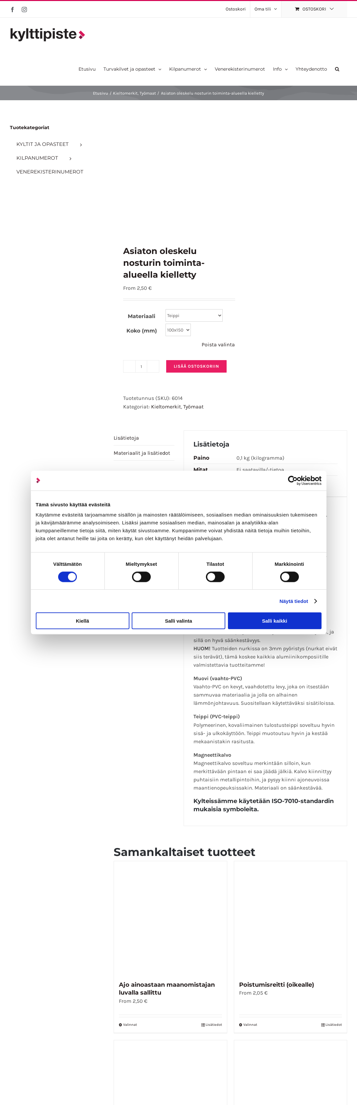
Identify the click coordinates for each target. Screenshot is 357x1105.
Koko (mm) (141, 331)
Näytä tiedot (293, 601)
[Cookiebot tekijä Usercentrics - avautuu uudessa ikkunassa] (293, 480)
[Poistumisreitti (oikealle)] (290, 917)
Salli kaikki (274, 621)
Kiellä (82, 621)
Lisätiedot (214, 1025)
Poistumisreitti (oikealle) (276, 984)
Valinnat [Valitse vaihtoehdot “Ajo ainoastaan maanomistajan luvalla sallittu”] (130, 1025)
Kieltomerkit (166, 406)
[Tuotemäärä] (141, 366)
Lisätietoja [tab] (126, 438)
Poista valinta (218, 344)
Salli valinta (178, 621)
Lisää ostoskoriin (196, 366)
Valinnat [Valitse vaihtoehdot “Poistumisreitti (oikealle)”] (250, 1025)
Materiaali (141, 316)
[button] (337, 68)
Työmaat (193, 406)
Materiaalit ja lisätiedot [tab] (142, 453)
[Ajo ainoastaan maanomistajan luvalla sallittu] (170, 917)
